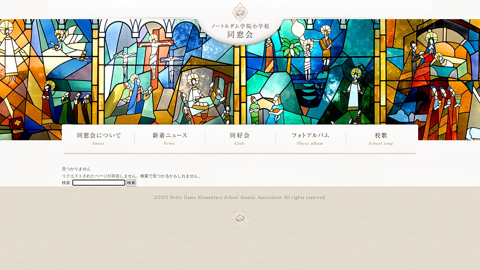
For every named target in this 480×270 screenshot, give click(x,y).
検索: (66, 182)
